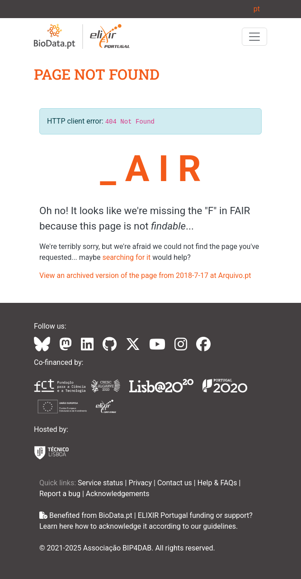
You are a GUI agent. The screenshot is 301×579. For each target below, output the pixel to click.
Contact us (175, 483)
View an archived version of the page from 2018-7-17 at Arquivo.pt (145, 275)
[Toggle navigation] (254, 37)
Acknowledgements (118, 493)
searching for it (126, 257)
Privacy (141, 483)
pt (257, 9)
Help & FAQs (218, 483)
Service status (101, 483)
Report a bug (60, 493)
